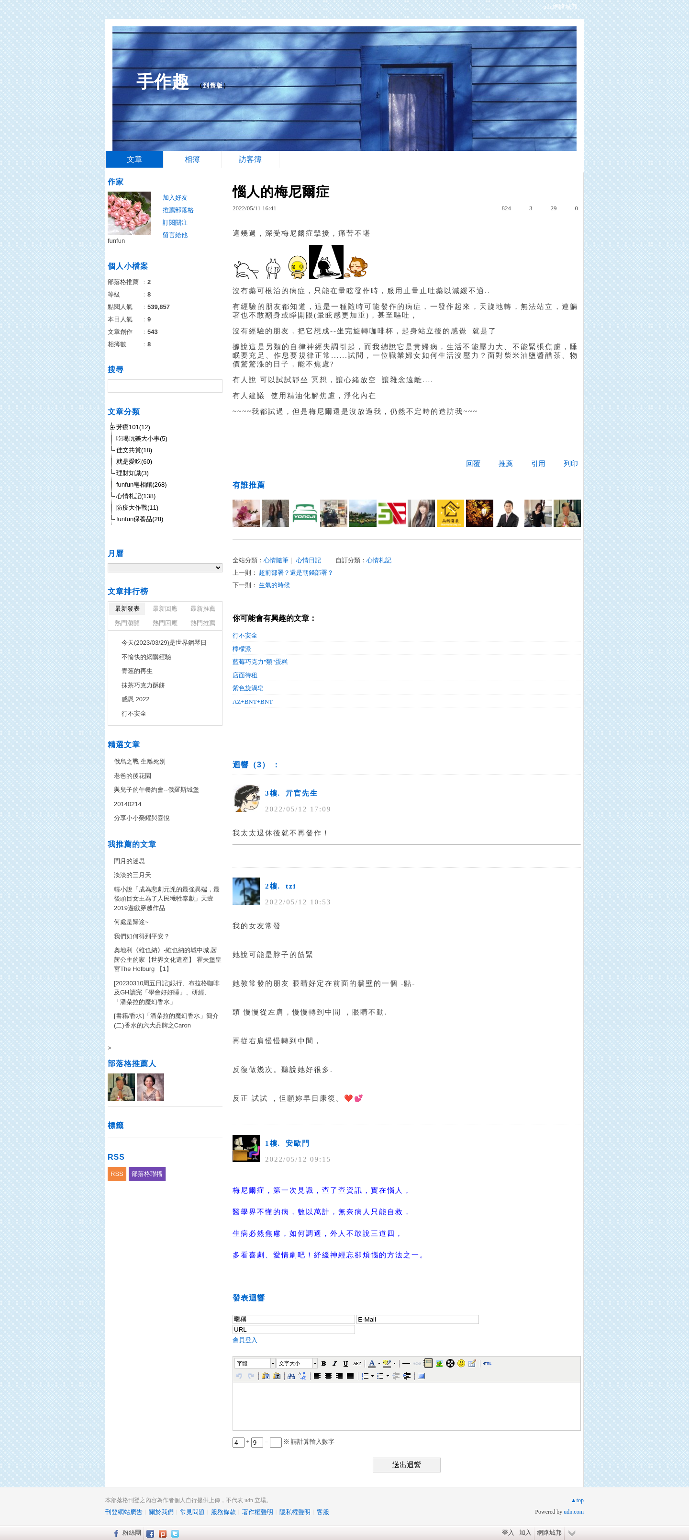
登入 (508, 1532)
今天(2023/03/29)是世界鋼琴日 (164, 642)
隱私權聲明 (295, 1512)
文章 (134, 159)
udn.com (574, 1511)
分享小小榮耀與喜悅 (142, 817)
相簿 (192, 159)
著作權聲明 (257, 1512)
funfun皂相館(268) (141, 484)
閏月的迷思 (129, 861)
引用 (538, 464)
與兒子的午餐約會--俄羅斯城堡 (156, 789)
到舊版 (213, 85)
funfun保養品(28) (139, 519)
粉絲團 (131, 1532)
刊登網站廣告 (124, 1512)
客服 (323, 1512)
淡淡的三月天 (132, 874)
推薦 (506, 464)
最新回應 (165, 608)
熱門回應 (165, 623)
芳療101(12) (133, 427)
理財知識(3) (132, 473)
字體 (242, 1363)
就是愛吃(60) (134, 461)
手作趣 (162, 81)
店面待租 (245, 675)
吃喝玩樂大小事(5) (141, 438)
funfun (116, 240)
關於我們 (161, 1512)
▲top (577, 1500)
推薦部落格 (178, 210)
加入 (525, 1532)
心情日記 (308, 560)
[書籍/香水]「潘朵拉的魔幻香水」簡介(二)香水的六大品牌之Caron (166, 1020)
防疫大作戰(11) (137, 507)
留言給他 (175, 235)
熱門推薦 (202, 623)
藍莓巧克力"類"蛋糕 (260, 661)
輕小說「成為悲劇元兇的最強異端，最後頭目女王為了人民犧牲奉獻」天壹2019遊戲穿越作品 (167, 899)
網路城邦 (549, 1532)
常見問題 (192, 1512)
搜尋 (214, 386)
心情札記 (379, 560)
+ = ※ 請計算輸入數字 (283, 1441)
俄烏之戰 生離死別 (140, 761)
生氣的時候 (274, 585)
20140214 (128, 804)
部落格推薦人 (132, 1064)
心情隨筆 (276, 560)
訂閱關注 (175, 222)
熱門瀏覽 (127, 623)
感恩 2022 (136, 699)
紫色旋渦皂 (248, 688)
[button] (255, 1363)
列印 (571, 464)
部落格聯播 (147, 1173)
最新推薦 (202, 608)
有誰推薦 (249, 485)
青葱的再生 (137, 670)
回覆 (473, 464)
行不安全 (245, 635)
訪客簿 (250, 159)
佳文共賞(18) (134, 450)
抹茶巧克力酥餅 (143, 685)
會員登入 (245, 1340)
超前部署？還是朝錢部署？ (296, 572)
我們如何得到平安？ (142, 936)
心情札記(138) (136, 496)
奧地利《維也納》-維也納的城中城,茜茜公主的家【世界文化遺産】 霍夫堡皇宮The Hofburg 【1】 (168, 959)
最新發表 (127, 608)
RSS (117, 1173)
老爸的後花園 (132, 775)
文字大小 (289, 1363)
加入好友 (175, 197)
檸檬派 (242, 648)
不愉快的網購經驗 (146, 657)
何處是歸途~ (131, 921)
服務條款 (223, 1512)
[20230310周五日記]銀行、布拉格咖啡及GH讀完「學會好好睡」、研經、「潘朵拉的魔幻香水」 (167, 992)
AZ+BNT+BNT (253, 701)
